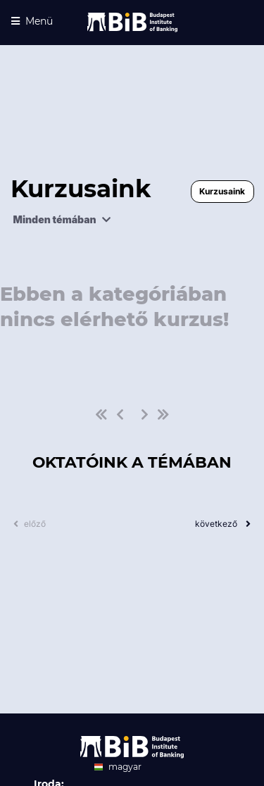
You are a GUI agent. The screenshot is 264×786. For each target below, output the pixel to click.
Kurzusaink (222, 191)
